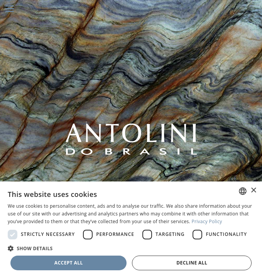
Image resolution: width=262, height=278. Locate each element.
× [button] (253, 190)
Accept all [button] (68, 262)
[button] (131, 248)
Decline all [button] (191, 262)
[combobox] (243, 191)
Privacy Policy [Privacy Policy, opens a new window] (206, 221)
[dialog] (131, 229)
